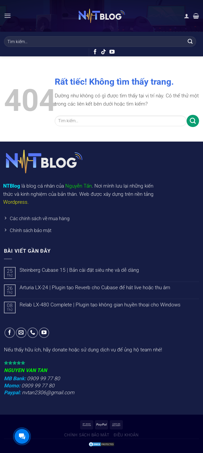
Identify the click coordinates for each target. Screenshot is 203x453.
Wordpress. (16, 202)
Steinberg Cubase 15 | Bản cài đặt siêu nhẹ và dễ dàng (79, 271)
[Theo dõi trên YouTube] (112, 52)
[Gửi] (190, 41)
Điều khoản (126, 436)
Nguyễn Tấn (78, 186)
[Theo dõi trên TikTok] (103, 52)
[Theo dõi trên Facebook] (95, 52)
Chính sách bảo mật (86, 436)
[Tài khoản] (186, 16)
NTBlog (11, 186)
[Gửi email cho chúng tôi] (21, 334)
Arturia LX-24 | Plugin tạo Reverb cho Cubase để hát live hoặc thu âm (95, 289)
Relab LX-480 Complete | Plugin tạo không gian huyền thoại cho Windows (100, 306)
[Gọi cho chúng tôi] (32, 334)
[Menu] (8, 15)
